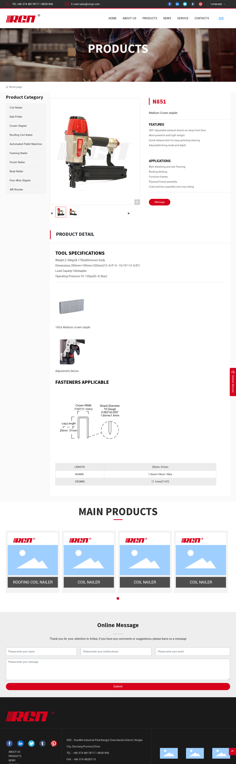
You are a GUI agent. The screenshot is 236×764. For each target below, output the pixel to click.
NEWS (12, 760)
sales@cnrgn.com (89, 4)
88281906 (47, 4)
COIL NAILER (89, 582)
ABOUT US (14, 751)
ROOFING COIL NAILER (33, 582)
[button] (118, 598)
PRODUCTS (15, 756)
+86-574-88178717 (28, 4)
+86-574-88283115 (85, 759)
